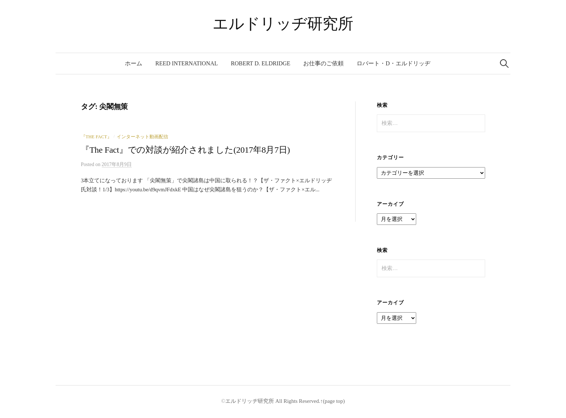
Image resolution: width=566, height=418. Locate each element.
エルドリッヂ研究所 (283, 23)
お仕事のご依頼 (323, 63)
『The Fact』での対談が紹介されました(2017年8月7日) (185, 149)
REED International (186, 63)
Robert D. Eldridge (260, 63)
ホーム (133, 63)
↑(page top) (332, 401)
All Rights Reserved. (297, 401)
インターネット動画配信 (142, 136)
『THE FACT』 (96, 136)
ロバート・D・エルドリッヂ (393, 63)
